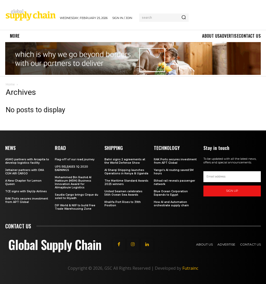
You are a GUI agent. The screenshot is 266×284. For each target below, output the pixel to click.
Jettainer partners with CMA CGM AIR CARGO (24, 171)
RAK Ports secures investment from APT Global (26, 200)
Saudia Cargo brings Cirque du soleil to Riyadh (76, 196)
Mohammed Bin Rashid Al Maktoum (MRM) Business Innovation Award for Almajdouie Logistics (73, 182)
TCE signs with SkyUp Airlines (26, 191)
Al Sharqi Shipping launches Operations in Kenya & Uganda (126, 171)
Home (10, 84)
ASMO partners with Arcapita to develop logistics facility (27, 160)
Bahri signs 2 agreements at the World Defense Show (124, 160)
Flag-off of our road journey (75, 159)
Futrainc (190, 268)
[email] (232, 176)
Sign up (232, 191)
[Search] (184, 18)
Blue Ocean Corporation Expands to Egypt (171, 192)
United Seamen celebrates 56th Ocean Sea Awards (123, 192)
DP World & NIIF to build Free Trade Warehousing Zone (75, 206)
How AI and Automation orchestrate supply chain (171, 203)
